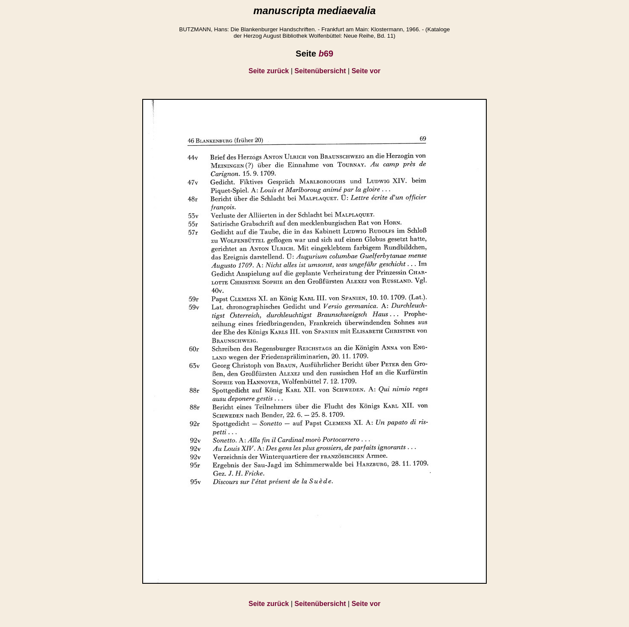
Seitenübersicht (320, 71)
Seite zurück (269, 71)
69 (325, 53)
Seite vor (365, 71)
